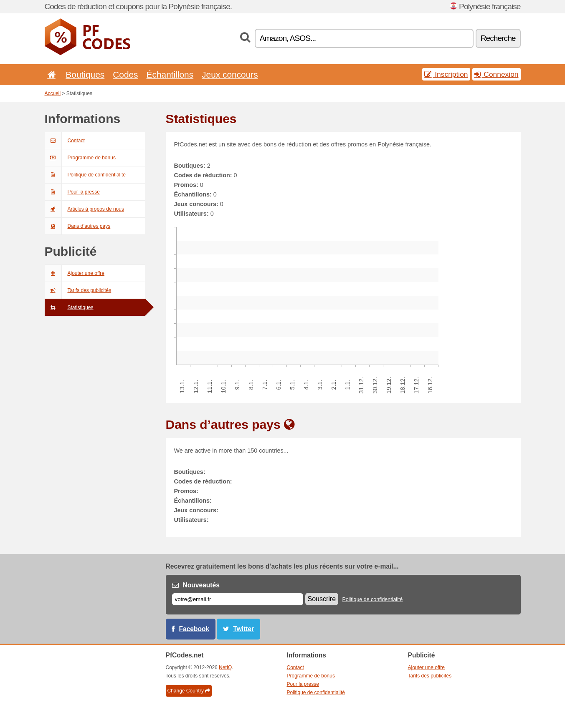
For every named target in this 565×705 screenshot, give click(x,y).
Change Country (188, 691)
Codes (125, 74)
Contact (65, 140)
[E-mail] (237, 599)
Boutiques (85, 74)
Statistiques (69, 307)
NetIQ (225, 667)
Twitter (243, 628)
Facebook (194, 628)
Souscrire (322, 598)
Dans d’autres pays (78, 226)
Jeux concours (230, 74)
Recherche (498, 38)
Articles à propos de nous (84, 209)
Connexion (496, 74)
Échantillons (170, 74)
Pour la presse (72, 192)
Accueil (53, 93)
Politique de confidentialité (85, 174)
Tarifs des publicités (78, 290)
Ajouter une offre (75, 273)
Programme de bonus (80, 157)
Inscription (446, 74)
